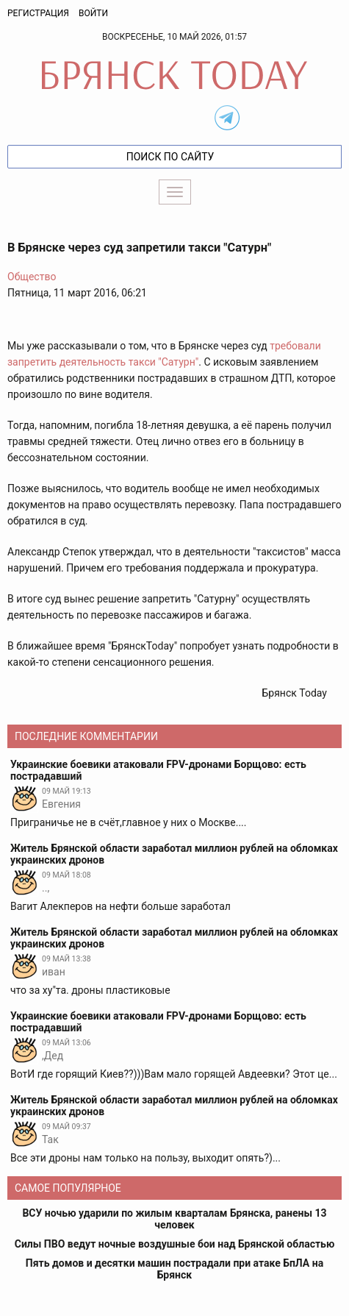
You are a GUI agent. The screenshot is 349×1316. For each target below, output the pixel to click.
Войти (93, 13)
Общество (31, 276)
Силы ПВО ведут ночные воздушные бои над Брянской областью (175, 1244)
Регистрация (38, 13)
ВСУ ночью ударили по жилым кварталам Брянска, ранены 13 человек (174, 1219)
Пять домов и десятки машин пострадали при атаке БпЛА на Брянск (174, 1269)
